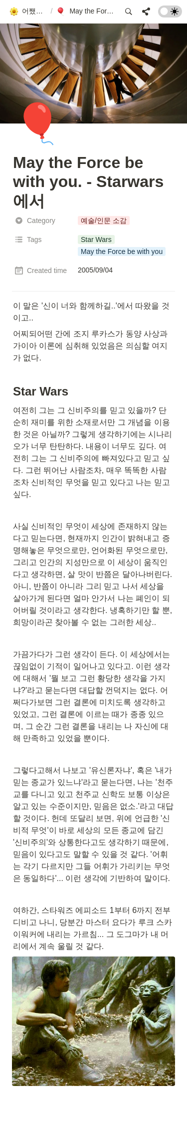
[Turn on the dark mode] (170, 14)
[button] (28, 12)
